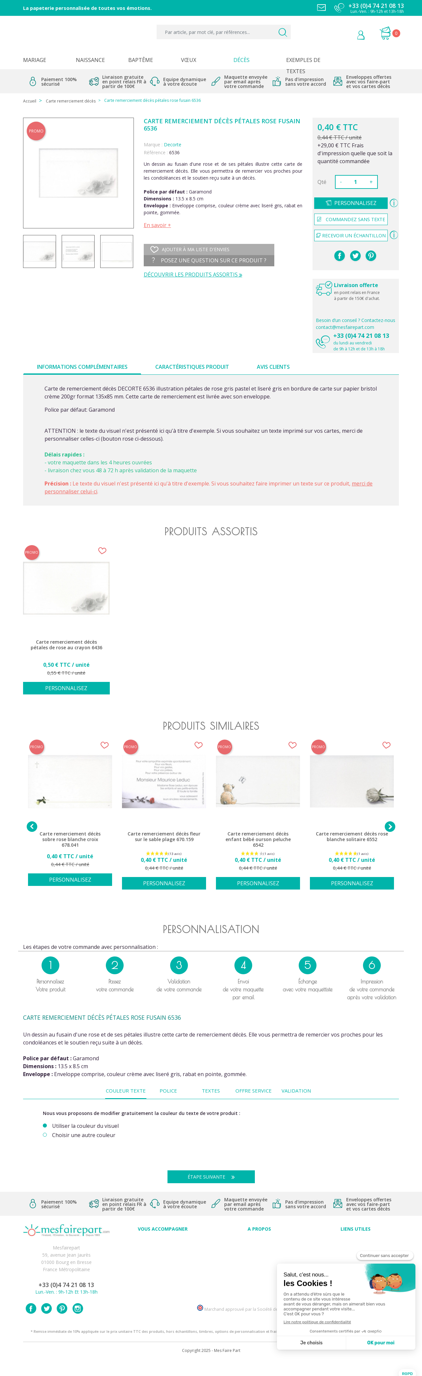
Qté (321, 182)
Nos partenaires (259, 1278)
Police (168, 1090)
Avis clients (259, 1242)
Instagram (78, 1323)
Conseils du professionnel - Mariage (163, 1242)
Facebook (31, 1323)
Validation (296, 1090)
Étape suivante (214, 1177)
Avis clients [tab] (273, 366)
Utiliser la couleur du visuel (85, 1126)
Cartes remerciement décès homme (162, 1285)
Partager (339, 255)
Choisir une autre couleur (83, 1135)
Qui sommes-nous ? (259, 1249)
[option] (66, 623)
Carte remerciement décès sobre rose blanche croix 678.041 (70, 839)
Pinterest (371, 255)
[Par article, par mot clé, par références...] (224, 32)
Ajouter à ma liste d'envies (189, 249)
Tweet (355, 255)
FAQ (162, 1249)
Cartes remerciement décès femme (163, 1292)
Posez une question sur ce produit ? (209, 260)
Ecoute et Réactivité (259, 1271)
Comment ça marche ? (259, 1256)
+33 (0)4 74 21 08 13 (361, 335)
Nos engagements (259, 1263)
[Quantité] (356, 182)
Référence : (156, 152)
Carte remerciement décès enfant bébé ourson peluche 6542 (258, 839)
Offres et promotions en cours (162, 1256)
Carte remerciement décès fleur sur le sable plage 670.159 (164, 836)
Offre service (253, 1090)
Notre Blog (259, 1285)
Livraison (355, 1256)
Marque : (153, 144)
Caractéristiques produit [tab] (192, 366)
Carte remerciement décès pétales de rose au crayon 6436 (66, 645)
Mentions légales (356, 1249)
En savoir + (157, 225)
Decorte (172, 144)
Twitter (46, 1323)
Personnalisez (355, 203)
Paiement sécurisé (355, 1242)
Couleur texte (126, 1090)
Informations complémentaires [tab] (82, 366)
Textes (211, 1090)
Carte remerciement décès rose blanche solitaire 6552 (352, 836)
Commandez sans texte (351, 219)
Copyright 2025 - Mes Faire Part (211, 1365)
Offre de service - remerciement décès (163, 1263)
